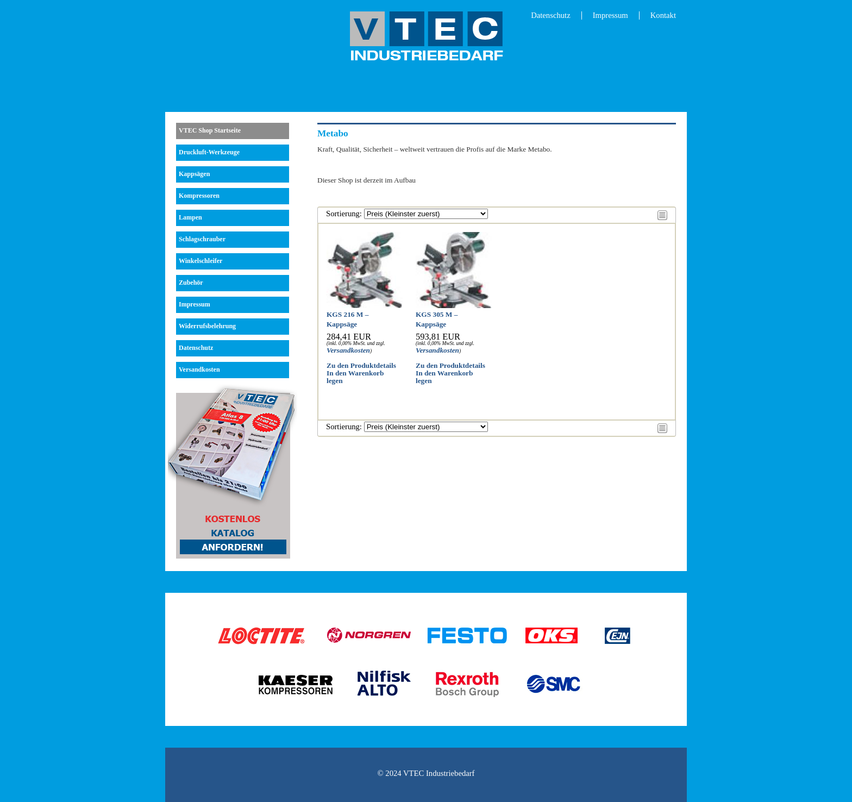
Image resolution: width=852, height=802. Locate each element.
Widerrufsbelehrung (207, 326)
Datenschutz (550, 15)
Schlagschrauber (202, 239)
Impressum (610, 15)
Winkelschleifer (200, 261)
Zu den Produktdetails (361, 365)
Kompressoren (199, 195)
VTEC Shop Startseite (210, 130)
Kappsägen (194, 174)
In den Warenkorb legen (355, 377)
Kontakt (663, 15)
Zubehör (191, 282)
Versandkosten (199, 369)
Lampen (190, 217)
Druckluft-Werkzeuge (209, 152)
